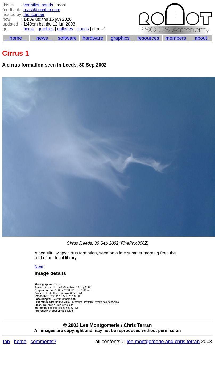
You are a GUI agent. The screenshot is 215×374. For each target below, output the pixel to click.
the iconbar (33, 14)
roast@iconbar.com (41, 9)
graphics (45, 29)
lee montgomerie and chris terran (163, 341)
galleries (65, 29)
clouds (83, 29)
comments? (43, 341)
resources (148, 38)
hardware (92, 38)
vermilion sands (38, 5)
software (67, 38)
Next (39, 267)
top (6, 341)
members (176, 38)
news (42, 38)
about (201, 38)
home (28, 29)
